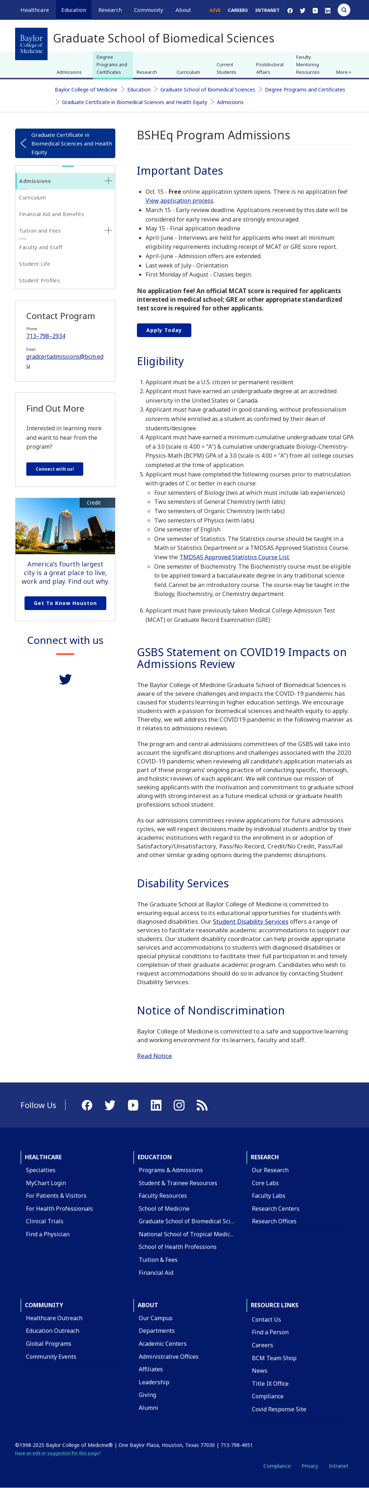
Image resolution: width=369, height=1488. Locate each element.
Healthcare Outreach (54, 1318)
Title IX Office (270, 1384)
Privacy (310, 1465)
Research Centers (275, 1209)
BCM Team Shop (274, 1358)
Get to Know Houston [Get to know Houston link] (65, 603)
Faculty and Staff (40, 247)
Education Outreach (52, 1331)
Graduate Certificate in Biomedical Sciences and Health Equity (134, 102)
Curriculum (188, 72)
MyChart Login (46, 1183)
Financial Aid (156, 1273)
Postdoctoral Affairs (270, 68)
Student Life (34, 263)
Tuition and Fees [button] (40, 230)
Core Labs (265, 1183)
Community (44, 1305)
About (148, 1305)
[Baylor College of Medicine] (31, 44)
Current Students (226, 68)
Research (147, 72)
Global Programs (48, 1344)
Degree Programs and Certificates (112, 64)
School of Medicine (164, 1209)
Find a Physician (48, 1234)
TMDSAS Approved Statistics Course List (234, 557)
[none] (108, 181)
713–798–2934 (45, 336)
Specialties (40, 1170)
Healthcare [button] (35, 9)
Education (139, 89)
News (259, 1371)
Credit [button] (94, 502)
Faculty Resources (163, 1196)
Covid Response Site (279, 1409)
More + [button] (343, 72)
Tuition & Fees (158, 1260)
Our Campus (156, 1318)
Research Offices (274, 1221)
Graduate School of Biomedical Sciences (207, 89)
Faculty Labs (268, 1196)
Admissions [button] (35, 181)
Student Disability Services (250, 921)
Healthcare (43, 1157)
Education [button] (73, 9)
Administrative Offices (169, 1357)
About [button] (183, 9)
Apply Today (164, 330)
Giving (147, 1395)
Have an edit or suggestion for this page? (58, 1453)
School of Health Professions (178, 1247)
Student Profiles (39, 280)
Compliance (268, 1396)
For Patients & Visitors (56, 1196)
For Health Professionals (59, 1209)
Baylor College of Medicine (86, 89)
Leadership (154, 1382)
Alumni (148, 1408)
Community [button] (148, 9)
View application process (179, 201)
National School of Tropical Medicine (189, 1234)
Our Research (270, 1170)
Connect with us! (55, 469)
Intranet (267, 10)
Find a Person (270, 1332)
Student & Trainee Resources (178, 1183)
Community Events (51, 1357)
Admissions (69, 72)
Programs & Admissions (171, 1170)
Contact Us (266, 1319)
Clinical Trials (44, 1221)
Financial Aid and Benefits (51, 214)
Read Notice (154, 1056)
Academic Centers (163, 1344)
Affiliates (151, 1369)
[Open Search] (344, 10)
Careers (238, 10)
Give (215, 10)
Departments (157, 1331)
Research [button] (110, 9)
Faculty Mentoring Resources (308, 64)
